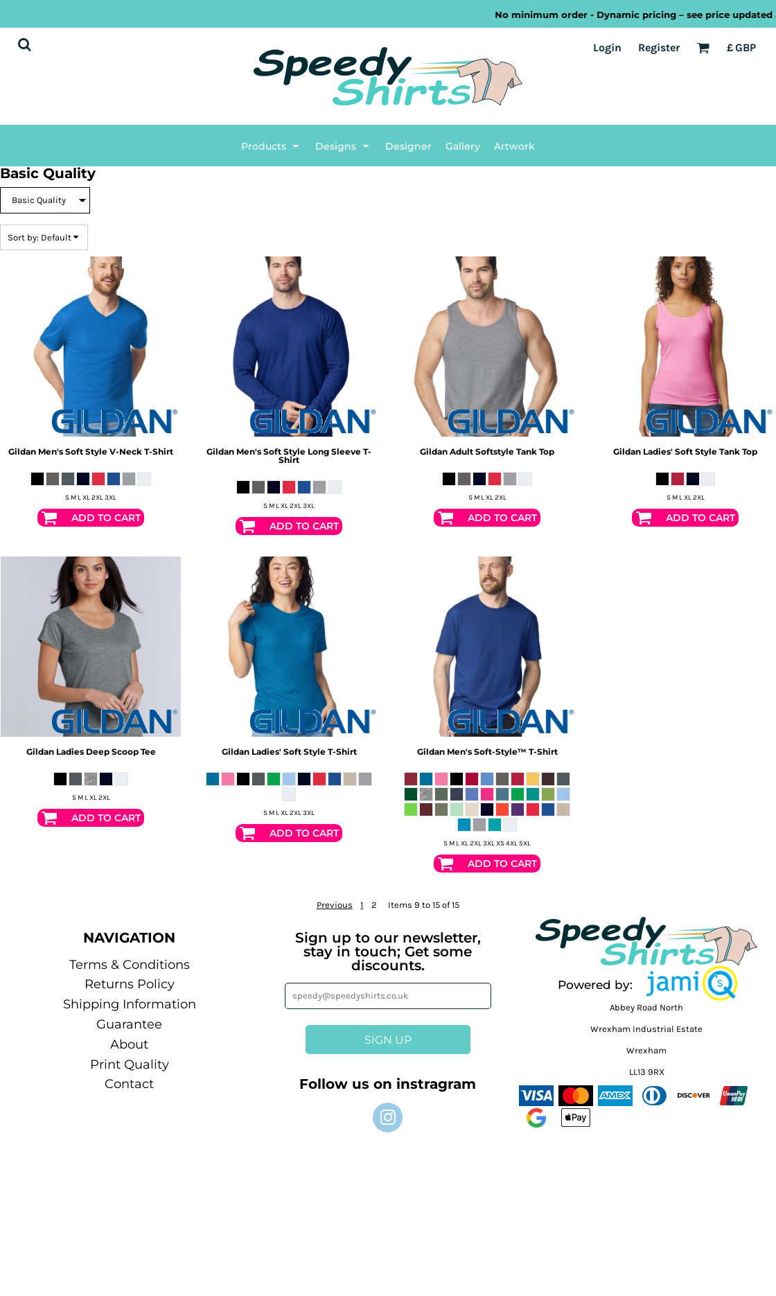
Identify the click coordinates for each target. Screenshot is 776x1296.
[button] (692, 983)
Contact (129, 1084)
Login (607, 47)
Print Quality (129, 1064)
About (129, 1044)
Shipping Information (129, 1004)
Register (659, 47)
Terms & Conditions (129, 964)
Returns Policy (130, 984)
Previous (335, 905)
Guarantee (129, 1024)
